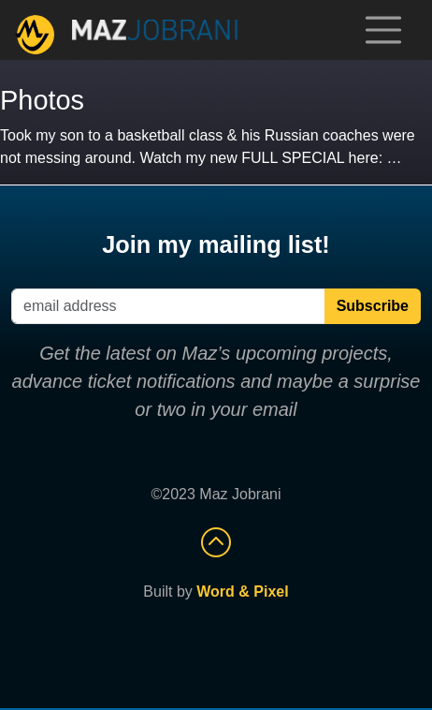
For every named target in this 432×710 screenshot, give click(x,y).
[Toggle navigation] (383, 29)
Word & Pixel (242, 591)
